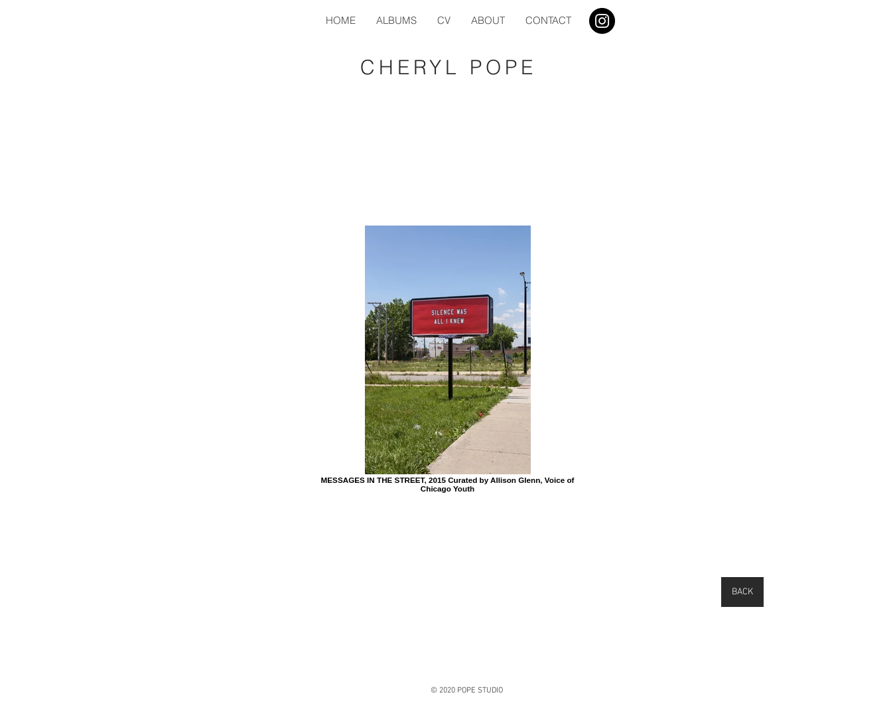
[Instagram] (602, 21)
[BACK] (742, 592)
